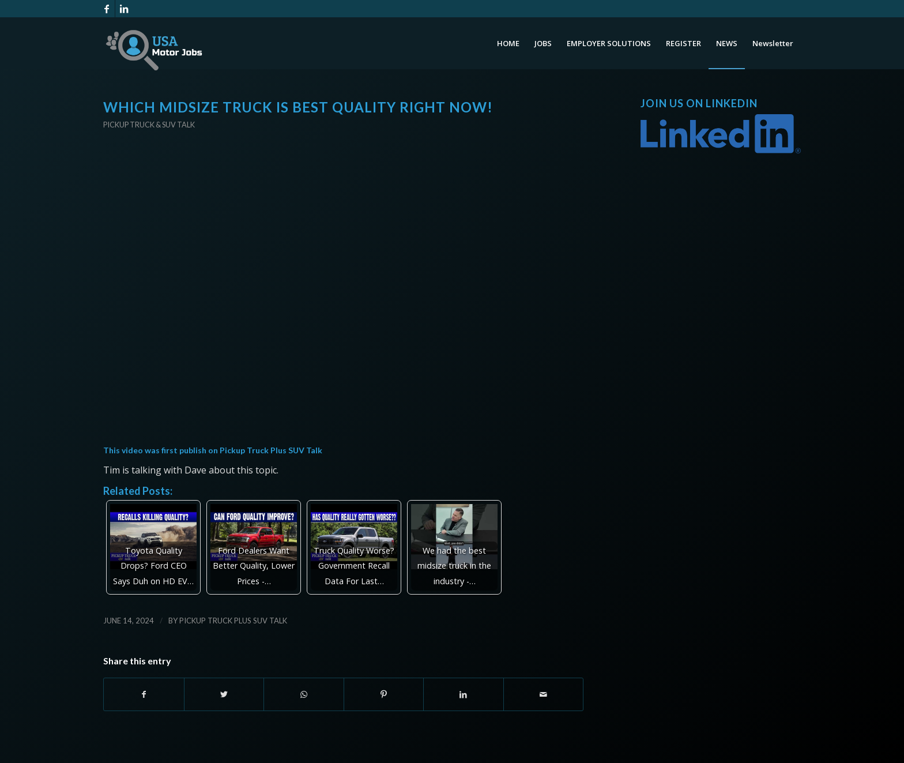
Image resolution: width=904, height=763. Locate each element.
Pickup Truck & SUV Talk (149, 124)
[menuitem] (508, 43)
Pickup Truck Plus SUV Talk (271, 450)
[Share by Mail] (543, 694)
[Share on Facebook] (144, 694)
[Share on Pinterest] (384, 694)
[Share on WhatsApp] (304, 694)
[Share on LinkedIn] (463, 694)
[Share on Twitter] (224, 694)
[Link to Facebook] (106, 8)
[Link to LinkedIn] (124, 8)
